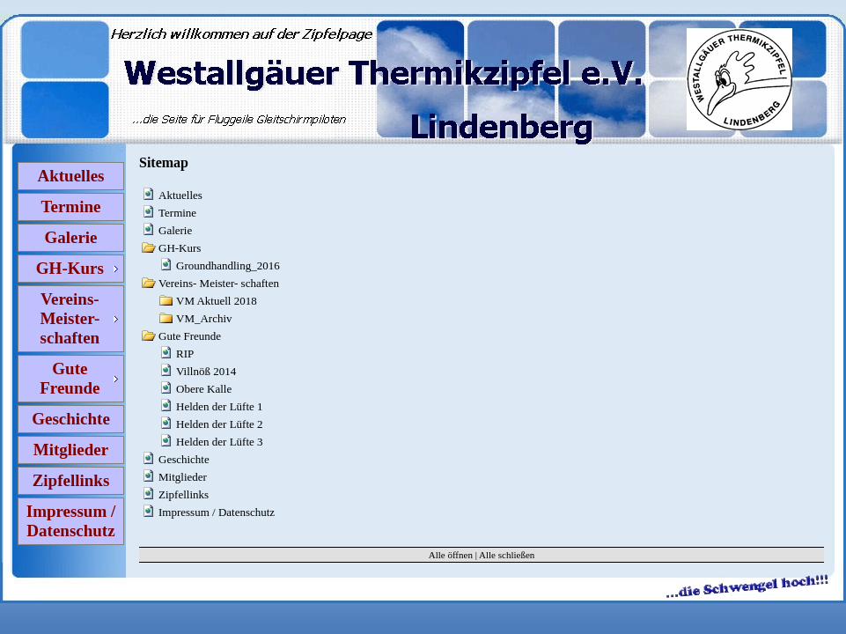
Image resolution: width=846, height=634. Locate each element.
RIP (185, 353)
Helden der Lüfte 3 (219, 441)
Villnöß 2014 (206, 371)
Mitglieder (70, 449)
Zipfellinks (71, 480)
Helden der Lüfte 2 (219, 424)
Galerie (70, 237)
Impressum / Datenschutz (71, 521)
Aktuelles (71, 175)
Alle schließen (506, 554)
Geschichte (71, 418)
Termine (71, 206)
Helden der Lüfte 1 (219, 406)
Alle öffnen (451, 554)
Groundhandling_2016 (228, 265)
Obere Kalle (204, 388)
